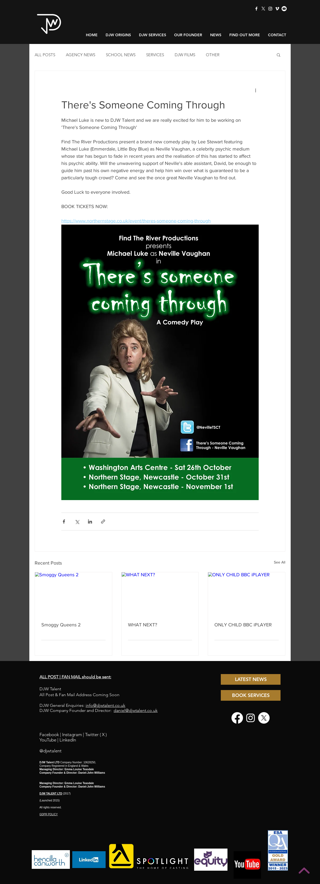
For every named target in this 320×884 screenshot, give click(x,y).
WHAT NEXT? (142, 624)
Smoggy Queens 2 (61, 624)
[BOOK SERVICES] (251, 695)
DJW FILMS (185, 54)
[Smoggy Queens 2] (73, 593)
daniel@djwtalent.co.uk (136, 710)
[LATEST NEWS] (251, 679)
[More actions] (255, 90)
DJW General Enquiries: (82, 705)
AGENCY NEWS (80, 54)
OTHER (212, 54)
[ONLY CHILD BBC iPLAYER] (246, 593)
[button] (278, 54)
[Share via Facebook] (63, 521)
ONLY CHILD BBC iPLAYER (243, 624)
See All (279, 562)
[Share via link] (103, 521)
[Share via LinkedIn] (90, 521)
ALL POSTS (45, 54)
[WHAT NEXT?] (160, 593)
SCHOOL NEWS (120, 54)
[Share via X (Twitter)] (76, 521)
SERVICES (155, 54)
